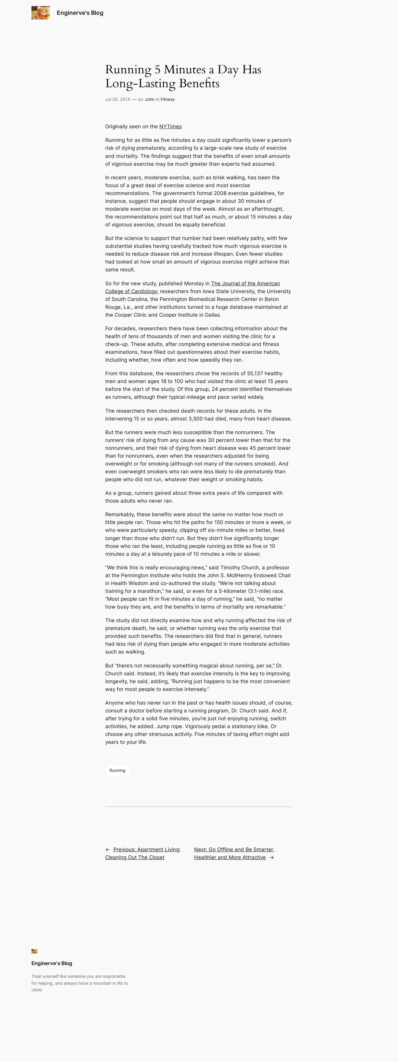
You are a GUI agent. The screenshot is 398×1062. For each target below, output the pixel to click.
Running (117, 770)
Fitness (168, 99)
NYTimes (170, 126)
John (150, 99)
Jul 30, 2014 (117, 99)
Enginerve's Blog (80, 12)
